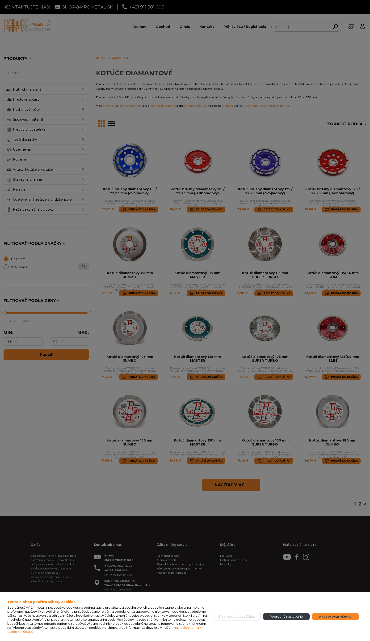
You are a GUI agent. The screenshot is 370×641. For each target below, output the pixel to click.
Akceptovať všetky (335, 616)
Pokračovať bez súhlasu (237, 616)
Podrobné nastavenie (286, 616)
